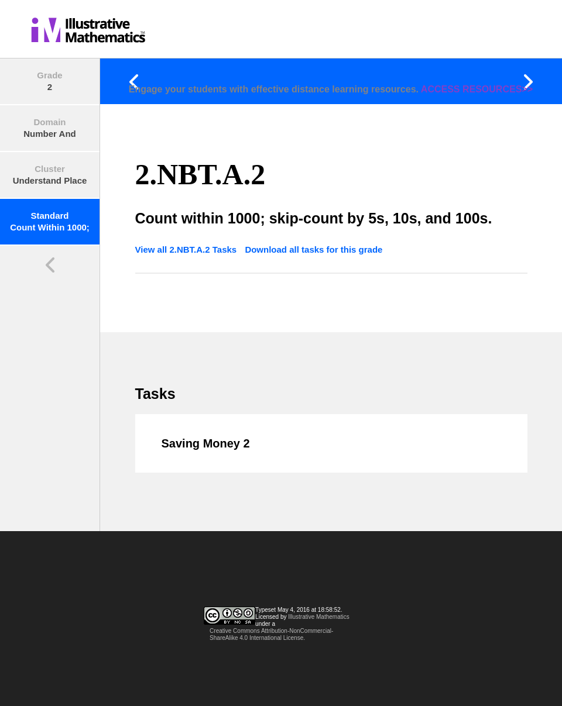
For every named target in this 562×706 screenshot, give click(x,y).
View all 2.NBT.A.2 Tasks (187, 249)
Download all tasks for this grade (313, 249)
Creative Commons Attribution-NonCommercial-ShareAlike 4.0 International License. (271, 634)
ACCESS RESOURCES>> (477, 89)
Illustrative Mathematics (318, 617)
